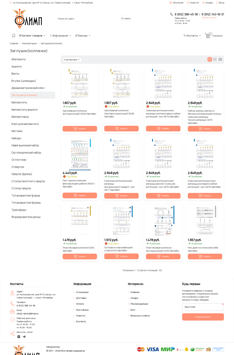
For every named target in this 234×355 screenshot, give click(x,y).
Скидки (134, 297)
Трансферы (18, 210)
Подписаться (202, 316)
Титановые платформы (26, 202)
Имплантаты (19, 102)
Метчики (16, 131)
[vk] (19, 337)
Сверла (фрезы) (21, 174)
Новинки (135, 292)
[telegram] (24, 337)
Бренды (83, 35)
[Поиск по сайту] (87, 19)
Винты (15, 73)
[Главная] (13, 35)
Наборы (16, 138)
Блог (133, 309)
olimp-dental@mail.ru (28, 313)
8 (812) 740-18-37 (213, 14)
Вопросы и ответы (140, 315)
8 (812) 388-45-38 (186, 14)
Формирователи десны (26, 217)
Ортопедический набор (26, 152)
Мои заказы (82, 309)
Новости (80, 315)
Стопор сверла (21, 188)
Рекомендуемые (139, 303)
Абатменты (18, 59)
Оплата (80, 303)
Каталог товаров (32, 35)
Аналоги (16, 66)
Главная (14, 43)
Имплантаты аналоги (24, 109)
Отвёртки (17, 167)
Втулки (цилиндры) (23, 81)
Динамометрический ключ (27, 88)
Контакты (192, 35)
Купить (79, 129)
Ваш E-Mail (190, 306)
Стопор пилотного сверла (28, 181)
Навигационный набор (25, 145)
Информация (60, 35)
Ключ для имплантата (25, 124)
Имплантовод (20, 116)
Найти (126, 18)
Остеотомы (18, 159)
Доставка (81, 297)
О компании (82, 292)
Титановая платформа (25, 195)
